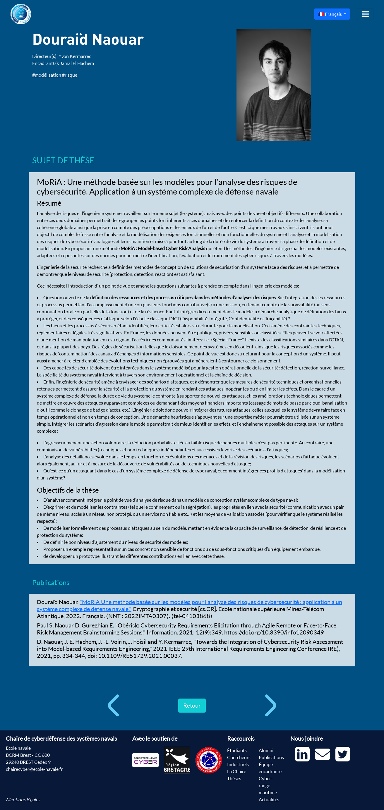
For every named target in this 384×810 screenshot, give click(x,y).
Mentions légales (23, 799)
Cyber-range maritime (268, 785)
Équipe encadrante (270, 767)
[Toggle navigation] (365, 14)
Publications (271, 757)
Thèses (234, 778)
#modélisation (46, 75)
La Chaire (236, 771)
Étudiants (237, 750)
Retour (192, 705)
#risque (69, 75)
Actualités (269, 799)
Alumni (266, 750)
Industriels (238, 764)
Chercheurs (239, 757)
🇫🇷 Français (330, 14)
